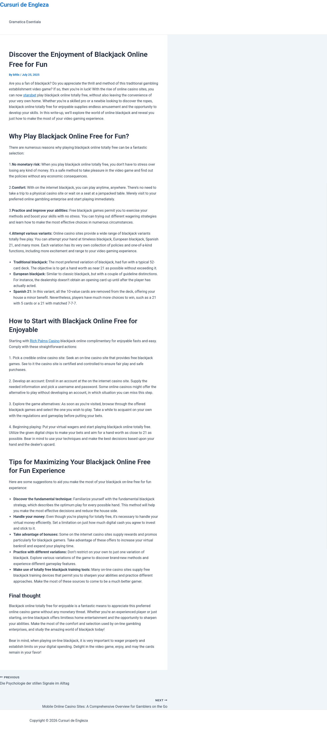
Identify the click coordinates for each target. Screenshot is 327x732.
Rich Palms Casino (45, 341)
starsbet (29, 95)
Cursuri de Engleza (24, 4)
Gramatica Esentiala (25, 22)
